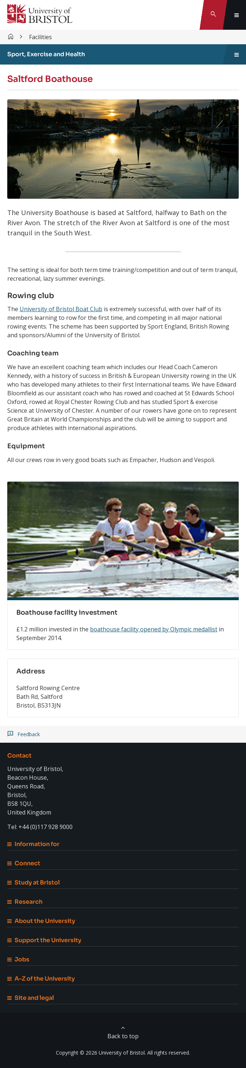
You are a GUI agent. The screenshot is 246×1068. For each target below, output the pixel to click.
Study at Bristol (33, 882)
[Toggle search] (213, 15)
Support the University (44, 940)
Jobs (18, 959)
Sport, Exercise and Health (46, 54)
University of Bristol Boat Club (61, 309)
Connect (23, 863)
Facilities (40, 37)
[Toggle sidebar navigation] (236, 54)
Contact (19, 755)
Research (24, 902)
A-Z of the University (41, 978)
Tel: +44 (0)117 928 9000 (40, 827)
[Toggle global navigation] (236, 15)
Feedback (28, 734)
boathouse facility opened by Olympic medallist (153, 629)
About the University (41, 921)
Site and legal (30, 998)
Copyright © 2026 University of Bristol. (101, 1052)
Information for (33, 844)
